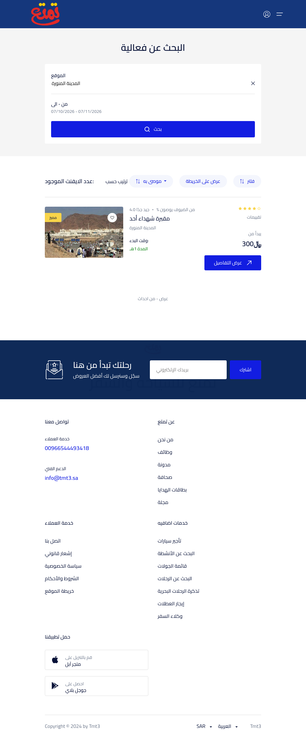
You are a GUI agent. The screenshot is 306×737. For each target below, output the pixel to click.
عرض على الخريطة (203, 181)
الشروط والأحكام (62, 578)
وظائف (165, 452)
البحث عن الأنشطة (176, 553)
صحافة (165, 477)
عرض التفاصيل (232, 262)
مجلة (163, 502)
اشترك (245, 369)
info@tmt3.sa (61, 478)
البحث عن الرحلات (175, 578)
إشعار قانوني (58, 553)
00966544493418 (67, 448)
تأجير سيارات (169, 540)
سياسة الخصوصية (63, 565)
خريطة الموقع (59, 591)
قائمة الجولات (172, 565)
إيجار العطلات (171, 603)
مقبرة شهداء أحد (149, 218)
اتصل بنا (53, 540)
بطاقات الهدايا (172, 489)
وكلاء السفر (170, 616)
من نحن (165, 439)
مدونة (164, 464)
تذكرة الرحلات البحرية (178, 591)
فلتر (247, 181)
